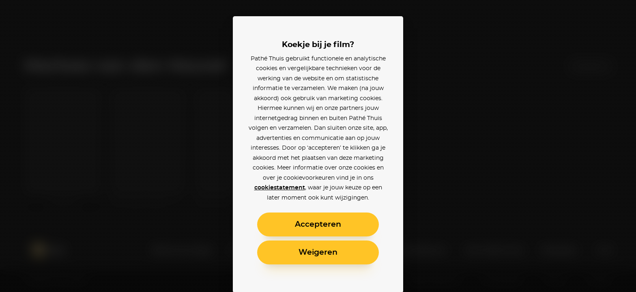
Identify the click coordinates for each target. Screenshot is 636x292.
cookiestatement (279, 188)
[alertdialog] (318, 146)
